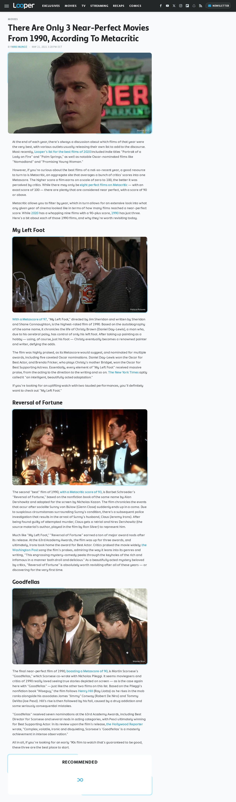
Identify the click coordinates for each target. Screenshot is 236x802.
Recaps (118, 6)
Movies (71, 6)
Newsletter (218, 5)
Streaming (99, 6)
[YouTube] (167, 6)
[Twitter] (174, 6)
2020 (35, 213)
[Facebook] (161, 6)
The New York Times (123, 372)
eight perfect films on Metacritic (103, 185)
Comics (135, 6)
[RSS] (200, 6)
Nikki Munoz (19, 46)
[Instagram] (181, 6)
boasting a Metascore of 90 (86, 671)
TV (83, 6)
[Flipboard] (187, 6)
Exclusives (51, 6)
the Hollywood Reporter (124, 724)
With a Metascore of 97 (29, 319)
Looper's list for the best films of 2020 (62, 152)
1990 (115, 213)
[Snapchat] (194, 6)
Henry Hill (85, 691)
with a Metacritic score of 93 (81, 492)
